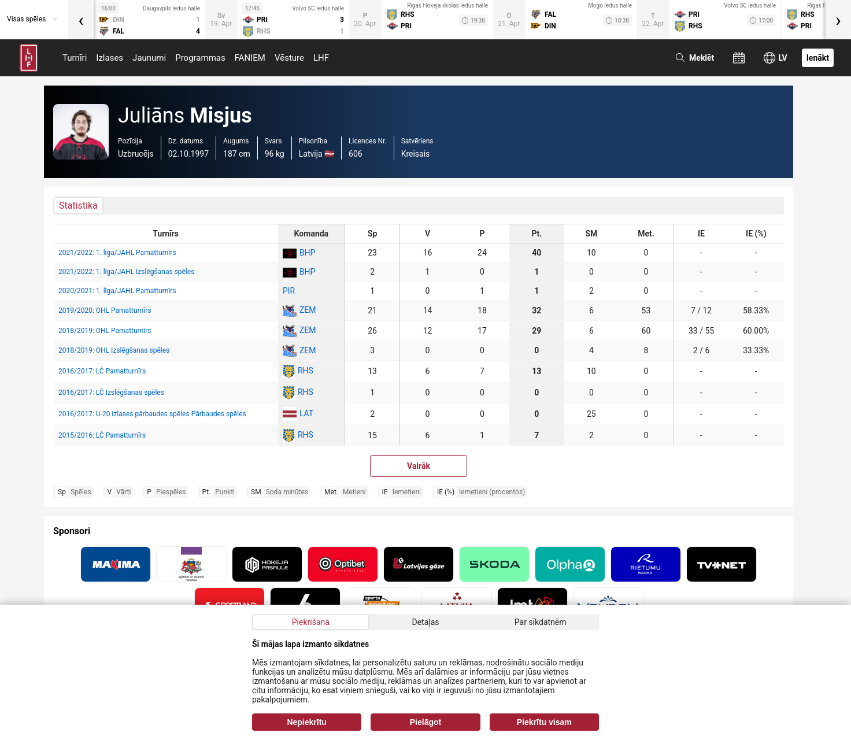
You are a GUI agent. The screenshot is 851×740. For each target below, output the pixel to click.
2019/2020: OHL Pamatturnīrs (104, 310)
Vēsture (289, 58)
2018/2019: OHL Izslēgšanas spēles (113, 350)
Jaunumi (149, 58)
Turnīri (74, 58)
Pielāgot (425, 722)
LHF (321, 58)
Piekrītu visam (544, 722)
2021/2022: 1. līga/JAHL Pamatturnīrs (117, 253)
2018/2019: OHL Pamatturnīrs (104, 331)
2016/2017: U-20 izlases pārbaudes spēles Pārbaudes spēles (152, 414)
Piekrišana (311, 622)
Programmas (200, 58)
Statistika (78, 205)
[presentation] (81, 19)
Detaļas (425, 622)
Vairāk (418, 466)
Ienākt (817, 57)
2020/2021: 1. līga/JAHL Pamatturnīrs (117, 291)
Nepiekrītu (306, 722)
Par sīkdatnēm (541, 622)
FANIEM (250, 58)
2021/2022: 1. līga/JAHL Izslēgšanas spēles (126, 272)
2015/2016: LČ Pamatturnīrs (102, 435)
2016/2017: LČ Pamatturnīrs (102, 371)
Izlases (109, 58)
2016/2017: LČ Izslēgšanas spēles (111, 392)
